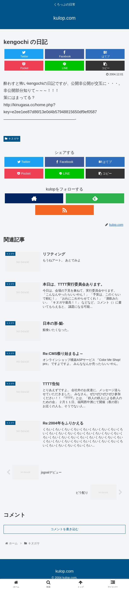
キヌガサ (12, 138)
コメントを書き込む (64, 529)
